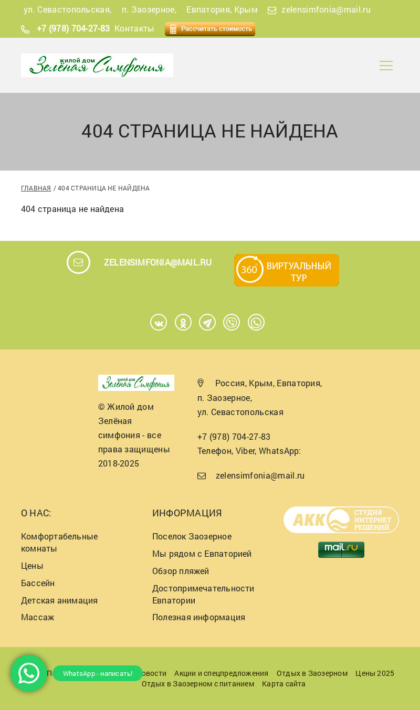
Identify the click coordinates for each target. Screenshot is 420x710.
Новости (151, 673)
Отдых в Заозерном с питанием (198, 683)
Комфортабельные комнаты (59, 542)
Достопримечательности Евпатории (203, 594)
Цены (32, 565)
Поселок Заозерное (192, 536)
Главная (36, 188)
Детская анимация (59, 600)
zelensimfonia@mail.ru (326, 9)
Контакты (134, 28)
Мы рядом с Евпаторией (202, 553)
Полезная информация (198, 616)
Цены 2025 (374, 673)
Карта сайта (284, 683)
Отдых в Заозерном (312, 673)
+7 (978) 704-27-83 (73, 28)
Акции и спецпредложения (221, 673)
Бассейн (38, 582)
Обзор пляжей (180, 570)
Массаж (37, 616)
